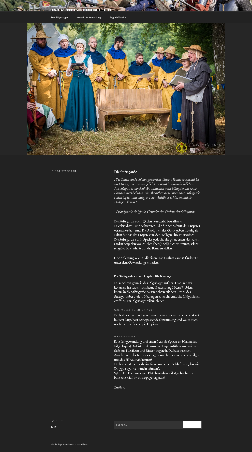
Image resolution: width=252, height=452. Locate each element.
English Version (120, 17)
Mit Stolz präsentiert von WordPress (70, 444)
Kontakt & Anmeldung (90, 17)
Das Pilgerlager (61, 17)
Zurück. (119, 387)
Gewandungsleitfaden (143, 262)
